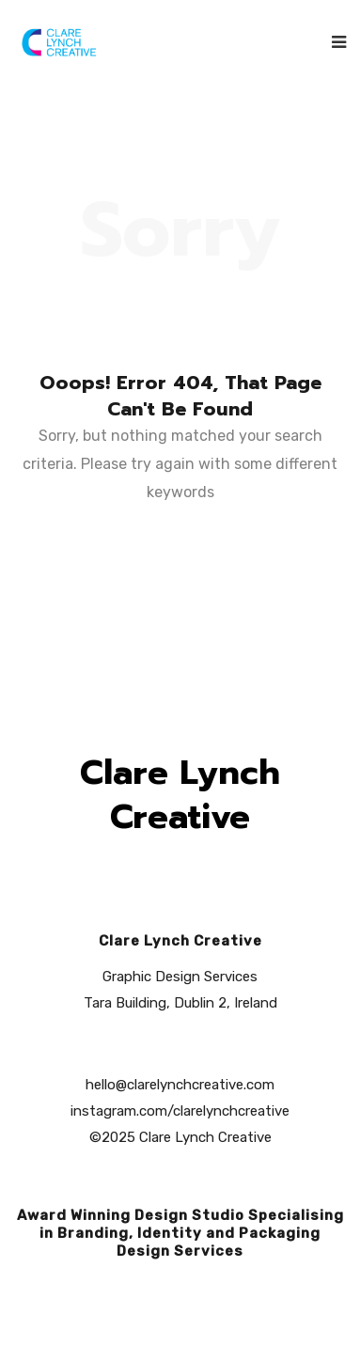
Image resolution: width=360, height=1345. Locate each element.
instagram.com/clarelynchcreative (180, 1111)
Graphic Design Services (180, 976)
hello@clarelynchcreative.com (180, 1084)
